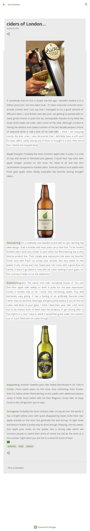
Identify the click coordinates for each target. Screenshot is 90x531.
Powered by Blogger (45, 527)
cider (21, 446)
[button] (8, 34)
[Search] (86, 4)
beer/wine (12, 446)
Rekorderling (13, 242)
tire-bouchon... (14, 4)
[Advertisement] (45, 497)
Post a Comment (16, 467)
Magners (21, 282)
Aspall (10, 153)
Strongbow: (13, 411)
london (29, 446)
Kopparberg (13, 384)
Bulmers (11, 282)
